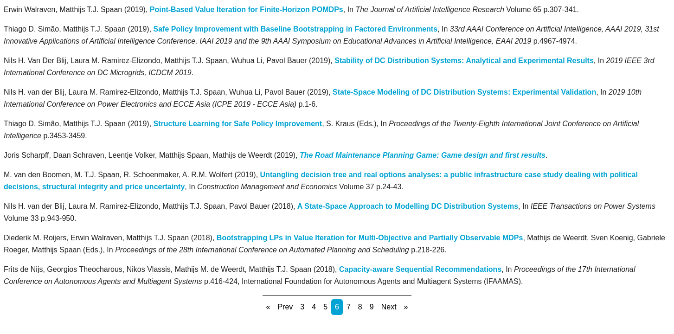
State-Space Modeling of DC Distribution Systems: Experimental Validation (464, 92)
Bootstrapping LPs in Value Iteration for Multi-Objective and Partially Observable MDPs (370, 238)
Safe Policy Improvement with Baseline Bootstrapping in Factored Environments (296, 29)
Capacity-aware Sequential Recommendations (420, 269)
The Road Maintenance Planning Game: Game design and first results (423, 155)
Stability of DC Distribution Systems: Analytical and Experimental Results (464, 60)
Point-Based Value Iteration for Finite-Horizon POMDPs (246, 9)
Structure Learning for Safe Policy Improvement (238, 124)
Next (389, 307)
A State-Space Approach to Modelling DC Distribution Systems (407, 206)
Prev (285, 307)
